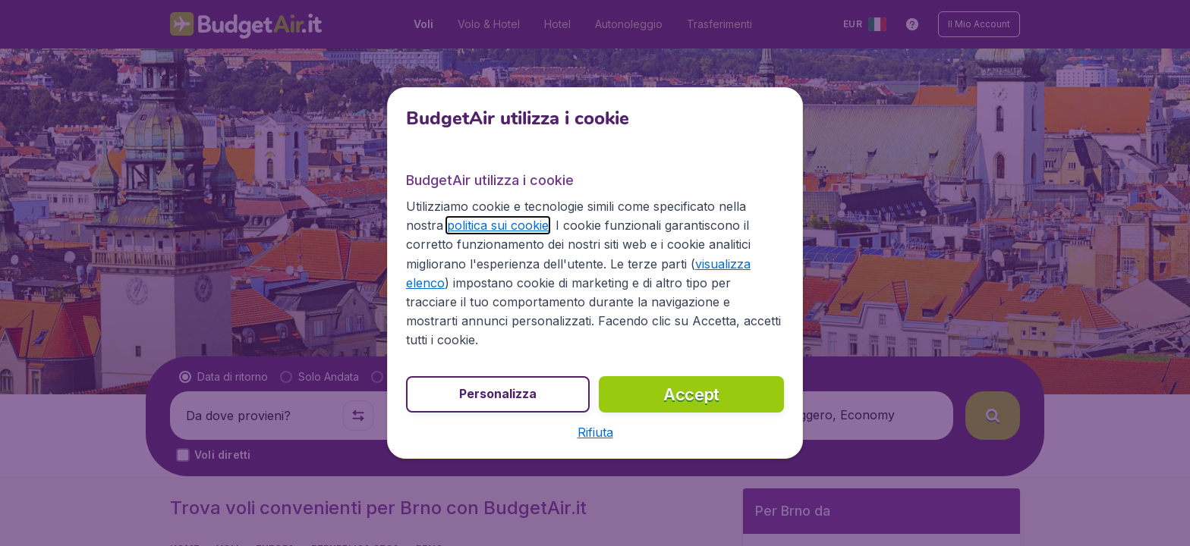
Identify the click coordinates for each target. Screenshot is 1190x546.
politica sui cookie (498, 225)
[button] (595, 432)
